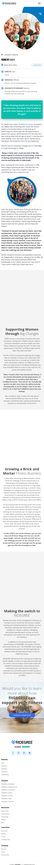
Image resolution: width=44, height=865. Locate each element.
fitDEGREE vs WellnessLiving (9, 787)
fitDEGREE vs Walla (6, 798)
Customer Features (11, 55)
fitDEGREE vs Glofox (6, 793)
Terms (3, 852)
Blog (2, 822)
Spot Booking (5, 774)
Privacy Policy (5, 855)
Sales (2, 763)
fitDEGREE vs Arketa (6, 795)
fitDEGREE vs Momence (7, 801)
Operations (4, 769)
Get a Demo (4, 831)
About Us (3, 849)
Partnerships (4, 817)
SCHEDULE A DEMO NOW (22, 715)
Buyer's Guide (5, 811)
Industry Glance (5, 814)
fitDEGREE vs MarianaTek (8, 790)
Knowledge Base (5, 839)
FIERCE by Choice (26, 124)
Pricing (3, 836)
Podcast (3, 819)
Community (4, 771)
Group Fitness (37, 65)
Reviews (3, 833)
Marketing (4, 766)
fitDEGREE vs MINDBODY (8, 784)
